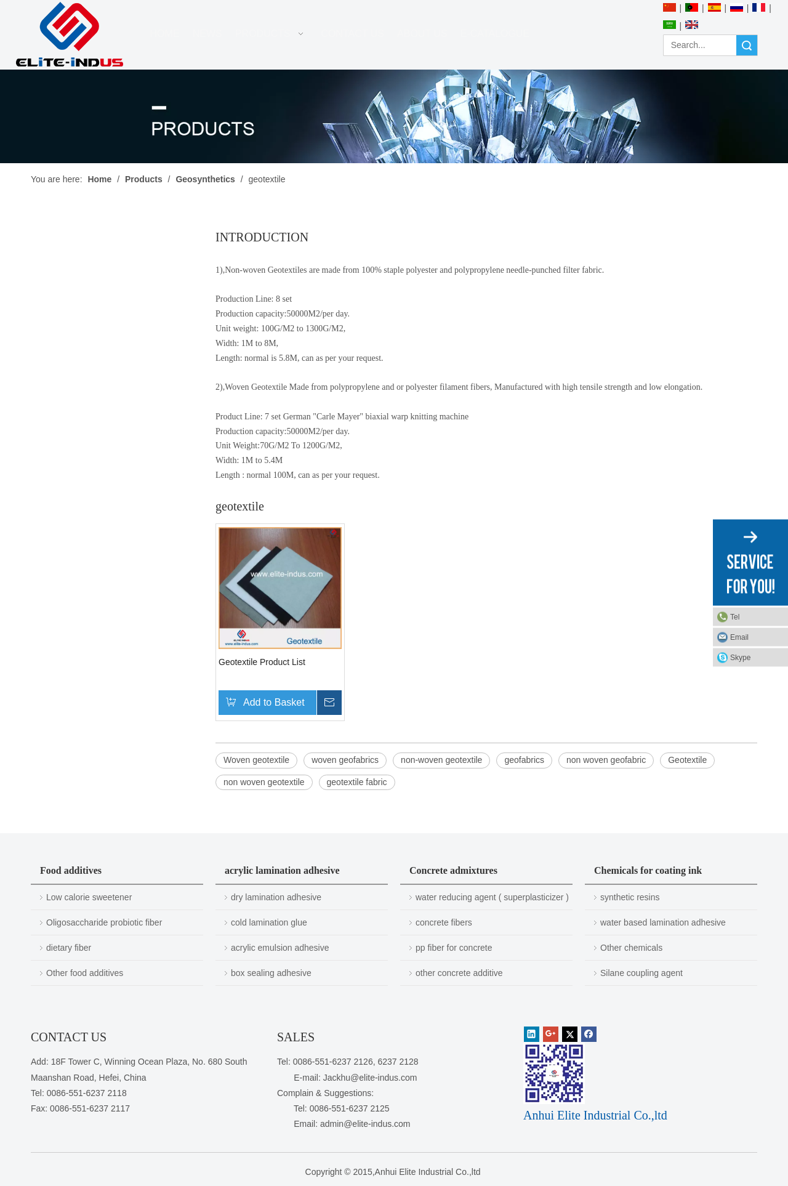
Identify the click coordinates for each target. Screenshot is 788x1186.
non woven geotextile (264, 782)
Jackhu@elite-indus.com (370, 1078)
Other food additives (84, 973)
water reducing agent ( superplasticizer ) (492, 897)
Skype (740, 657)
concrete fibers (444, 922)
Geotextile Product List (262, 662)
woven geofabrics (345, 760)
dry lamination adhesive (276, 897)
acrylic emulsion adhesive (280, 948)
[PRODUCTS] (394, 116)
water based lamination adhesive (663, 922)
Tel (734, 617)
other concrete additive (459, 973)
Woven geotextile (256, 760)
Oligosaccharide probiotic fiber (104, 922)
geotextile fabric (357, 782)
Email (739, 637)
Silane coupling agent (641, 973)
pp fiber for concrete (454, 948)
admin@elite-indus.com (365, 1124)
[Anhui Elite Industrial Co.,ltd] (69, 35)
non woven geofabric (606, 760)
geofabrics (524, 760)
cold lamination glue (269, 922)
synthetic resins (629, 897)
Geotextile (687, 760)
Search (746, 45)
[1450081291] (554, 1073)
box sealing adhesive (271, 973)
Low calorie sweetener (89, 897)
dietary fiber (68, 948)
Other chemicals (631, 948)
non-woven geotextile (441, 760)
